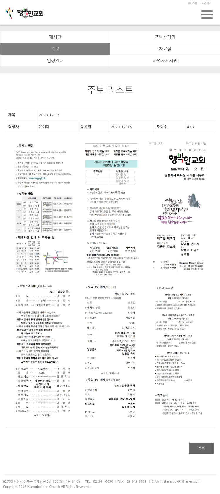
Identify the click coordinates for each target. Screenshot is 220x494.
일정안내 (55, 60)
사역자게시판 (165, 60)
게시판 (55, 37)
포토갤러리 (165, 37)
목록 (201, 448)
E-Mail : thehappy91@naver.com (176, 481)
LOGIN (205, 3)
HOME (193, 3)
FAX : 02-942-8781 (131, 481)
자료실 (165, 49)
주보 (55, 49)
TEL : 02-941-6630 (99, 481)
